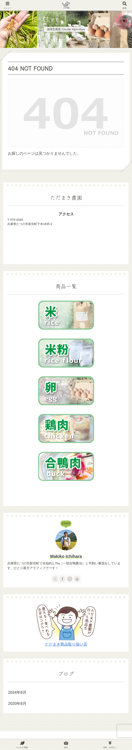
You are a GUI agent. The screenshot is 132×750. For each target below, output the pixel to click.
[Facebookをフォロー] (62, 579)
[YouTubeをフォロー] (77, 579)
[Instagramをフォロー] (70, 579)
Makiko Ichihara (66, 556)
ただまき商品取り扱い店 (66, 644)
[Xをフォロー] (55, 579)
